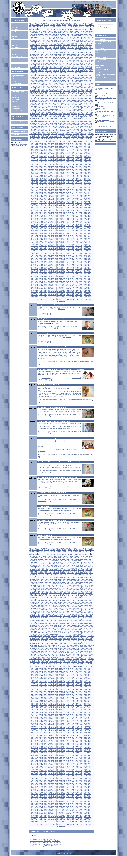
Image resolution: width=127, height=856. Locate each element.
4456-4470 (67, 72)
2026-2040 (85, 43)
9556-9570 (81, 132)
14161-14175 (78, 198)
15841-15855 (78, 223)
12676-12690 (70, 177)
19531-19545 (87, 276)
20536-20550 (61, 292)
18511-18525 (43, 262)
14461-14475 (70, 203)
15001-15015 (78, 210)
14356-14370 (70, 201)
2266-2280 (76, 46)
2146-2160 (81, 45)
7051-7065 (63, 103)
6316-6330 (85, 94)
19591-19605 (61, 278)
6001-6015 (59, 91)
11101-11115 (70, 154)
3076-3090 (91, 55)
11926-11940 (61, 166)
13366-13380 (43, 187)
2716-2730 (41, 52)
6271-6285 (63, 94)
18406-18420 (43, 261)
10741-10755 (43, 149)
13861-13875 (87, 193)
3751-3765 (39, 65)
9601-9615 (39, 134)
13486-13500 (52, 189)
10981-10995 (61, 152)
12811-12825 (87, 178)
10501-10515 (87, 144)
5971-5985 (44, 91)
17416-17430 (78, 246)
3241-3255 (44, 58)
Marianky (14, 49)
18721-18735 (43, 266)
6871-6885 (39, 101)
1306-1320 (52, 35)
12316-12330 (43, 172)
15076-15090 (61, 212)
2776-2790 (70, 52)
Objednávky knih (16, 83)
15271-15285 (52, 215)
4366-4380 (85, 71)
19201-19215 (78, 272)
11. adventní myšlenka (45, 506)
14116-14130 (52, 198)
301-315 (75, 25)
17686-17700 (52, 250)
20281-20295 (34, 289)
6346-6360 (37, 95)
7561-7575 (59, 109)
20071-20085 (34, 285)
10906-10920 (78, 150)
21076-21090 (70, 299)
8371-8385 (74, 118)
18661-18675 (70, 264)
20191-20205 (43, 287)
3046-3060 (76, 55)
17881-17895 (43, 253)
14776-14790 (70, 207)
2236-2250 (61, 46)
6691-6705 (78, 98)
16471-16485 (78, 232)
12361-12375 (70, 172)
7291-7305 (54, 106)
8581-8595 (48, 121)
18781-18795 (78, 266)
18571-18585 (78, 262)
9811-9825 (78, 135)
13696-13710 (52, 192)
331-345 (87, 25)
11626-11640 (70, 161)
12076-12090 (87, 167)
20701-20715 (34, 295)
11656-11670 (87, 161)
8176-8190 (41, 117)
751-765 (58, 29)
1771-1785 (89, 40)
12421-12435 (43, 173)
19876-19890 (43, 282)
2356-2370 (56, 48)
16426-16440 (52, 232)
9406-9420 (70, 131)
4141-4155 (39, 69)
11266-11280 (43, 157)
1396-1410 (32, 37)
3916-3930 (56, 66)
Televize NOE (98, 46)
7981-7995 (74, 114)
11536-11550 (78, 160)
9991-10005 (40, 138)
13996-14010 (43, 197)
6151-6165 (69, 92)
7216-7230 (81, 104)
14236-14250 (61, 200)
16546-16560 (61, 233)
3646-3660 (52, 63)
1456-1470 (61, 37)
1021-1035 (39, 32)
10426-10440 (43, 144)
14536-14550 (52, 204)
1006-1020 (32, 32)
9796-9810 (70, 135)
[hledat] (105, 27)
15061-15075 (52, 212)
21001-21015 (87, 298)
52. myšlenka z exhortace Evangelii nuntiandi (52, 407)
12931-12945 (34, 181)
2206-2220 (46, 46)
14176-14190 (87, 198)
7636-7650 (32, 111)
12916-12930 (87, 180)
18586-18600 (87, 262)
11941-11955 (70, 166)
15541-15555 (87, 218)
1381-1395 (89, 35)
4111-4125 (89, 68)
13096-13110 (70, 183)
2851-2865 (44, 54)
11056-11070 (43, 154)
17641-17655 (87, 249)
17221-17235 (87, 243)
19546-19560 (34, 278)
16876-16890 (70, 238)
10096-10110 (37, 140)
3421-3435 (69, 60)
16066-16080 (87, 226)
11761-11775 (87, 163)
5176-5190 (37, 81)
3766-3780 (46, 65)
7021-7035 (48, 103)
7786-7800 (41, 112)
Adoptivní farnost (16, 34)
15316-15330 (78, 215)
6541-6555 (69, 97)
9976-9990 (33, 138)
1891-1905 (83, 42)
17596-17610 (61, 249)
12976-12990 (61, 181)
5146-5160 (85, 80)
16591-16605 (87, 233)
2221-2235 (54, 46)
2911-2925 (74, 54)
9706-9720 (91, 134)
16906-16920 (87, 238)
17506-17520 (70, 247)
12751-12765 (52, 178)
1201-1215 (63, 34)
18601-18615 (34, 264)
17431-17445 (87, 246)
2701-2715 (34, 52)
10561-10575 (61, 146)
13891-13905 (43, 195)
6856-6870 (32, 101)
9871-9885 (44, 137)
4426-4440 (52, 72)
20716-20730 (43, 295)
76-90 (53, 23)
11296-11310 (61, 157)
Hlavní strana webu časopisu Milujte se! (19, 132)
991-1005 (89, 31)
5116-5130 (70, 80)
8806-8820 (32, 124)
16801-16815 (87, 236)
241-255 (52, 25)
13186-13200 (61, 184)
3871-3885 (34, 66)
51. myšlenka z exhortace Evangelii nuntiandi (52, 492)
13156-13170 (43, 184)
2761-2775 (63, 52)
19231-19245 (34, 273)
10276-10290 (79, 141)
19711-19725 (70, 279)
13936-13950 (70, 195)
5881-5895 (63, 89)
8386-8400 (81, 118)
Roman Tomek (45, 361)
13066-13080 (52, 183)
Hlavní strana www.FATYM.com (16, 24)
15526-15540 (78, 218)
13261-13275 (43, 186)
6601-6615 (34, 98)
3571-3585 (78, 61)
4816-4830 (52, 77)
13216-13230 (78, 184)
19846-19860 (87, 281)
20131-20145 (70, 285)
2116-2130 (67, 45)
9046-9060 (85, 126)
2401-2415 (78, 48)
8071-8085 (54, 115)
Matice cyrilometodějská (101, 57)
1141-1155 (34, 34)
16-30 (35, 23)
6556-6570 (76, 97)
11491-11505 (52, 160)
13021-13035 (87, 181)
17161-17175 (52, 243)
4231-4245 (83, 69)
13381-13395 (52, 187)
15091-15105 (70, 212)
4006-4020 (37, 68)
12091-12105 (34, 169)
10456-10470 (61, 144)
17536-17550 (87, 247)
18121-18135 (61, 256)
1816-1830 (46, 42)
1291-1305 (44, 35)
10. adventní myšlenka (45, 535)
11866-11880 (87, 164)
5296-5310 (32, 83)
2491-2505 (59, 49)
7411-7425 (48, 108)
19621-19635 (78, 278)
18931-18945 (43, 269)
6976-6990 (91, 101)
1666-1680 (37, 40)
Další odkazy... (99, 80)
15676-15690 (43, 221)
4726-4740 (70, 75)
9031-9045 (78, 126)
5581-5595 (44, 86)
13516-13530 (70, 189)
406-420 (52, 26)
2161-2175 (89, 45)
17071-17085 (61, 241)
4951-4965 (54, 78)
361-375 (34, 26)
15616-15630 (70, 220)
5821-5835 (34, 89)
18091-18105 (43, 256)
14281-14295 (87, 200)
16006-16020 (52, 226)
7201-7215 (74, 104)
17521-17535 (78, 247)
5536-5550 (85, 85)
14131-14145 (61, 198)
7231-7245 (89, 104)
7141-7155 (44, 104)
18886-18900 (78, 267)
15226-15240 (87, 213)
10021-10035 (57, 138)
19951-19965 (87, 282)
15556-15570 (34, 220)
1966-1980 (56, 43)
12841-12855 (43, 180)
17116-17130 (87, 241)
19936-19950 (78, 282)
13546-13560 (87, 189)
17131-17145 (34, 243)
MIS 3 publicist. (16, 101)
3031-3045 (69, 55)
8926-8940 (91, 124)
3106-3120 (41, 57)
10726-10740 (34, 149)
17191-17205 (70, 243)
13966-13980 (87, 195)
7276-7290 (46, 106)
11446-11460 (87, 158)
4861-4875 (74, 77)
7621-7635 (89, 109)
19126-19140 (34, 272)
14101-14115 (43, 198)
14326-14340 (52, 201)
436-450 (64, 26)
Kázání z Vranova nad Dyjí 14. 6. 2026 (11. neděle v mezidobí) (47, 844)
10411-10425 (34, 144)
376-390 (40, 26)
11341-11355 (87, 157)
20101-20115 (52, 285)
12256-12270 (70, 170)
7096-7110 (85, 103)
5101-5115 (63, 80)
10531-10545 (43, 146)
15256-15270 (43, 215)
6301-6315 (78, 94)
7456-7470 (70, 108)
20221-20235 (61, 287)
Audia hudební (15, 106)
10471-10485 (70, 144)
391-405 (46, 26)
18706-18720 (34, 266)
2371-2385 (63, 48)
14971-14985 (61, 210)
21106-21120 (87, 299)
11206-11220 (70, 155)
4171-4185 (54, 69)
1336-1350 (67, 35)
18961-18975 (61, 269)
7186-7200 (67, 104)
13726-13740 (70, 192)
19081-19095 (70, 270)
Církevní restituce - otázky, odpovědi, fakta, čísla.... (105, 75)
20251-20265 (78, 287)
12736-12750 (43, 178)
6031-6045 (74, 91)
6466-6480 (32, 97)
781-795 (70, 29)
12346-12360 (61, 172)
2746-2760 (56, 52)
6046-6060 (81, 91)
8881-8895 (69, 124)
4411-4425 (44, 72)
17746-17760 (87, 250)
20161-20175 (87, 285)
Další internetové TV (100, 52)
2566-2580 (32, 51)
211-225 (40, 25)
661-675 (87, 28)
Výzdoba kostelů (16, 58)
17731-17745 (78, 250)
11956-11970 (78, 166)
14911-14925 (87, 209)
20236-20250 (70, 287)
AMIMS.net (75, 2)
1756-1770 (81, 40)
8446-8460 (46, 120)
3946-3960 (70, 66)
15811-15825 (61, 223)
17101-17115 (78, 241)
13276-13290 (52, 186)
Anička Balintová (46, 378)
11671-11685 (34, 163)
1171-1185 (48, 34)
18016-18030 (61, 255)
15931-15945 (70, 224)
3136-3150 (56, 57)
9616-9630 (46, 134)
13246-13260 (34, 186)
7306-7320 (61, 106)
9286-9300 (76, 129)
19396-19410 (70, 275)
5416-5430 (91, 83)
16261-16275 (78, 229)
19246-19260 (43, 273)
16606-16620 (34, 235)
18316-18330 (52, 259)
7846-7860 (70, 112)
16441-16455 (61, 232)
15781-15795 (43, 223)
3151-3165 (63, 57)
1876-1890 (76, 42)
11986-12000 (34, 167)
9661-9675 (69, 134)
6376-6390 (52, 95)
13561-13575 (34, 190)
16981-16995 (70, 239)
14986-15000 (70, 210)
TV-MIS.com (85, 2)
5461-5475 (48, 85)
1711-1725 (59, 40)
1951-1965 (48, 43)
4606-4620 (76, 74)
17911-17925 (61, 253)
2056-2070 (37, 45)
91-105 (58, 23)
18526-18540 (52, 262)
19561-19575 (43, 278)
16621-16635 (43, 235)
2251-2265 (69, 46)
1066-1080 (61, 32)
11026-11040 (87, 152)
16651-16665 (61, 235)
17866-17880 (34, 253)
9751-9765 (48, 135)
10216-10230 (43, 141)
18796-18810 (87, 266)
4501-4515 (89, 72)
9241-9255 (54, 129)
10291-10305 (88, 141)
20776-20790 (78, 295)
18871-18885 (70, 267)
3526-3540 (56, 61)
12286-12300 (87, 170)
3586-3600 (85, 61)
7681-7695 (54, 111)
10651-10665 (52, 147)
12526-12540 (43, 175)
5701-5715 (39, 88)
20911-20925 (34, 298)
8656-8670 (85, 121)
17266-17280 (52, 244)
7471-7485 (78, 108)
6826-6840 (81, 100)
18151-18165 (78, 256)
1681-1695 (44, 40)
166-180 (87, 23)
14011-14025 (52, 197)
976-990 (82, 31)
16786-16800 (78, 236)
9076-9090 (37, 127)
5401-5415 (83, 83)
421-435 (58, 26)
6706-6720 (85, 98)
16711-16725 (34, 236)
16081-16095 (34, 227)
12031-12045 (61, 167)
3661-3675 (59, 63)
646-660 (81, 28)
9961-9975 (89, 137)
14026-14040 (61, 197)
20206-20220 (52, 287)
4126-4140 (32, 69)
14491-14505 (87, 203)
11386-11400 (52, 158)
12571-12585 (70, 175)
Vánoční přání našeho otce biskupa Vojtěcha (52, 319)
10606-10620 (87, 146)
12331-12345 (52, 172)
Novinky (14, 95)
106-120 (63, 23)
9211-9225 (39, 129)
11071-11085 (52, 154)
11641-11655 (78, 161)
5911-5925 (78, 89)
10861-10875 (52, 150)
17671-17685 (43, 250)
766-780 (64, 29)
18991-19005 (78, 269)
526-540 (34, 28)
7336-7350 (76, 106)
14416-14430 (43, 203)
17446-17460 (34, 247)
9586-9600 (32, 134)
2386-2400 (70, 48)
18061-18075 (87, 255)
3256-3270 (52, 58)
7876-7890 (85, 112)
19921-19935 (70, 282)
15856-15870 (87, 223)
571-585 (52, 28)
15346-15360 (34, 216)
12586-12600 (78, 175)
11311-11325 (70, 157)
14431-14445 (52, 203)
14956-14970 (52, 210)
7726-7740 (76, 111)
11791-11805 (43, 164)
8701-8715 (44, 123)
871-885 (41, 31)
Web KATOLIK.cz (100, 43)
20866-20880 (70, 296)
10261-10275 (70, 141)
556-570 (46, 28)
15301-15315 (70, 215)
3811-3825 (69, 65)
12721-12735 (34, 178)
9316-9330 (91, 129)
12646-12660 (52, 177)
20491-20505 (34, 292)
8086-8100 (61, 115)
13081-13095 (61, 183)
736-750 (52, 29)
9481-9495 (44, 132)
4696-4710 (56, 75)
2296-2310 (91, 46)
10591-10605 (78, 146)
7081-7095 (78, 103)
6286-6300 (70, 94)
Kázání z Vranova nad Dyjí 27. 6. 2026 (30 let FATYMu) (45, 841)
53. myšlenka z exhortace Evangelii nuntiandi (52, 305)
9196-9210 (32, 129)
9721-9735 (34, 135)
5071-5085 (48, 80)
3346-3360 (32, 60)
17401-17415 (70, 246)
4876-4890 (81, 77)
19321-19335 (87, 273)
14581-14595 (78, 204)
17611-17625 (70, 249)
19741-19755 (87, 279)
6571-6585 (83, 97)
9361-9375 (48, 131)
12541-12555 (52, 175)
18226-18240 (61, 258)
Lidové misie (15, 45)
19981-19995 (43, 284)
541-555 (40, 28)
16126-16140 (61, 227)
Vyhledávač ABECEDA (101, 77)
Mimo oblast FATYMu (17, 56)
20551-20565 (70, 292)
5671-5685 (89, 86)
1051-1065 (54, 32)
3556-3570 (70, 61)
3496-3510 (41, 61)
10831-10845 (34, 150)
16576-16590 (78, 233)
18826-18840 (43, 267)
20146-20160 (78, 285)
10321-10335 (43, 143)
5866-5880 (56, 89)
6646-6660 (56, 98)
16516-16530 (43, 233)
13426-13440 (78, 187)
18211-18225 (52, 258)
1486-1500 (76, 37)
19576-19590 (52, 278)
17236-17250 (34, 244)
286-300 (70, 25)
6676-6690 (70, 98)
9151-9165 (74, 127)
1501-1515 (83, 37)
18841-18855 (52, 267)
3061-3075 (83, 55)
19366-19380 (52, 275)
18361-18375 (78, 259)
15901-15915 (52, 224)
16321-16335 (52, 230)
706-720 (40, 29)
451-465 (70, 26)
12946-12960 (43, 181)
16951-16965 (52, 239)
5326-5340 (46, 83)
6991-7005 (34, 103)
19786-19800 (52, 281)
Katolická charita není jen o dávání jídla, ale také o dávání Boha (58, 477)
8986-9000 (56, 126)
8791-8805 (89, 123)
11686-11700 (43, 163)
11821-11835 (61, 164)
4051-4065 (59, 68)
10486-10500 (78, 144)
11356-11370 (34, 158)
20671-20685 (78, 293)
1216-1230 (70, 34)
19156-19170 (52, 272)
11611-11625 (61, 161)
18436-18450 (61, 261)
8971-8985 (48, 126)
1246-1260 (85, 34)
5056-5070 (41, 80)
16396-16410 (34, 232)
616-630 (70, 28)
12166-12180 (78, 169)
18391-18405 (34, 261)
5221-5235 (59, 81)
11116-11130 (78, 154)
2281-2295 (83, 46)
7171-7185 (59, 104)
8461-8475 (54, 120)
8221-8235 (63, 117)
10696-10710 (78, 147)
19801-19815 (61, 281)
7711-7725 (69, 111)
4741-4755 (78, 75)
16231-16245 (61, 229)
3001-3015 (54, 55)
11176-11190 (52, 155)
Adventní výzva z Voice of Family (48, 384)
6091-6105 (39, 92)
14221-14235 (52, 200)
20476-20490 (87, 290)
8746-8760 (67, 123)
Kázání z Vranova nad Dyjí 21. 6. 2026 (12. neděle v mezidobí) (47, 842)
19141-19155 (43, 272)
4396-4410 (37, 72)
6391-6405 (59, 95)
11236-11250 (87, 155)
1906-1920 (91, 42)
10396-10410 (87, 143)
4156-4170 (46, 69)
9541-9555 (74, 132)
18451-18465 (70, 261)
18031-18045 (70, 255)
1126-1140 (91, 32)
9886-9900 (52, 137)
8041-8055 (39, 115)
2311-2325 (34, 48)
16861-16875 (61, 238)
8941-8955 (34, 126)
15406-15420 (70, 216)
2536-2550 (81, 49)
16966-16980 (61, 239)
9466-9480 (37, 132)
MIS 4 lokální (15, 104)
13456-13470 (34, 189)
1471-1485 (69, 37)
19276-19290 (61, 273)
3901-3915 (48, 66)
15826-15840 (70, 223)
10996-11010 (70, 152)
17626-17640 (78, 249)
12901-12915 (78, 180)
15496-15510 (61, 218)
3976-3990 (85, 66)
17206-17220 (78, 243)
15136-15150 (34, 213)
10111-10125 (46, 140)
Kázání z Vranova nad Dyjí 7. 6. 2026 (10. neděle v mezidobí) (47, 846)
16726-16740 (43, 236)
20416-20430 (52, 290)
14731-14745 (43, 207)
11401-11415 (61, 158)
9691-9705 (83, 134)
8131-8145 (83, 115)
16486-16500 (87, 232)
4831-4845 (59, 77)
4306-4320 (56, 71)
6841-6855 (89, 100)
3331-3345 (89, 58)
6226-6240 (41, 94)
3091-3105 (34, 57)
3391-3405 (54, 60)
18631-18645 (52, 264)
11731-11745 (70, 163)
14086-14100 (34, 198)
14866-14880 (61, 209)
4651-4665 (34, 75)
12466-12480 (70, 173)
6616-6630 (41, 98)
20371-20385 (87, 289)
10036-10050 (66, 138)
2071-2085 (44, 45)
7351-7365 (83, 106)
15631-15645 (78, 220)
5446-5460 (41, 85)
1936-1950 (41, 43)
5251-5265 (74, 81)
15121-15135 (87, 212)
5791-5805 (83, 88)
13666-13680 (34, 192)
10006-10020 (49, 138)
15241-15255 (34, 215)
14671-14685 (70, 206)
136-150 (75, 23)
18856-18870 (61, 267)
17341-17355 (34, 246)
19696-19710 (61, 279)
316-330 (81, 25)
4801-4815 (44, 77)
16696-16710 (87, 235)
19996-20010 (52, 284)
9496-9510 (52, 132)
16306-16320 (43, 230)
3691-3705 (74, 63)
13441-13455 (87, 187)
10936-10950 (34, 152)
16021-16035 (61, 226)
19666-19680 (43, 279)
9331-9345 (34, 131)
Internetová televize (100, 50)
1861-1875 (69, 42)
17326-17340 (87, 244)
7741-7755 (83, 111)
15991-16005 (43, 226)
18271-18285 (87, 258)
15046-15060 (43, 212)
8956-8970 (41, 126)
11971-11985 (87, 166)
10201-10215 (35, 141)
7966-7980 (67, 114)
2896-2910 (67, 54)
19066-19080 (61, 270)
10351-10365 (61, 143)
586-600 (58, 28)
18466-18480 (78, 261)
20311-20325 (52, 289)
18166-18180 (87, 256)
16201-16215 (43, 229)
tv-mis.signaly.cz (22, 144)
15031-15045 (34, 212)
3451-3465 (83, 60)
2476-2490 (52, 49)
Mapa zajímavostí (16, 47)
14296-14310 (34, 201)
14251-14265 (70, 200)
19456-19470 (43, 276)
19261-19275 (52, 273)
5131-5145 (78, 80)
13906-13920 (52, 195)
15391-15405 (61, 216)
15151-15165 (43, 213)
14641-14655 (52, 206)
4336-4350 (70, 71)
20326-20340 (61, 289)
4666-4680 (41, 75)
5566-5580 (37, 86)
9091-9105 (44, 127)
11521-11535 (70, 160)
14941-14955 (43, 210)
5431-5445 (34, 85)
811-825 (81, 29)
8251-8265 (78, 117)
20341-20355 (70, 289)
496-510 (87, 26)
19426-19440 (87, 275)
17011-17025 (87, 239)
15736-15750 (78, 221)
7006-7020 (41, 103)
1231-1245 (78, 34)
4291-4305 (48, 71)
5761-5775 (69, 88)
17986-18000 (43, 255)
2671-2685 (83, 51)
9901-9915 (59, 137)
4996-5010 (76, 78)
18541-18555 (61, 262)
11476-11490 (43, 160)
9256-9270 (61, 129)
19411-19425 (78, 275)
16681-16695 (78, 235)
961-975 (76, 31)
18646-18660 (61, 264)
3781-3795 (54, 65)
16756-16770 (61, 236)
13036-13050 (34, 183)
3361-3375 (39, 60)
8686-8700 (37, 123)
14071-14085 (87, 197)
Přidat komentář (42, 313)
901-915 (53, 31)
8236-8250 (70, 117)
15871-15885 (34, 224)
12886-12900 (70, 180)
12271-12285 (78, 170)
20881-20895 (78, 296)
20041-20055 (78, 284)
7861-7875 (78, 112)
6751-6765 (44, 100)
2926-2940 (81, 54)
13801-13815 (52, 193)
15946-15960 (78, 224)
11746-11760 (78, 163)
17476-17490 (52, 247)
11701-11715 (52, 163)
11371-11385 (43, 158)
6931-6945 (69, 101)
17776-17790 (43, 252)
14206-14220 (43, 200)
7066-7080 (70, 103)
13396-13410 (61, 187)
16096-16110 (43, 227)
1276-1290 (37, 35)
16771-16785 (70, 236)
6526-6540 (61, 97)
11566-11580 (34, 161)
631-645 (75, 28)
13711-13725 (61, 192)
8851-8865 (54, 124)
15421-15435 (78, 216)
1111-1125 (83, 32)
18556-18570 (70, 262)
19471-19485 (52, 276)
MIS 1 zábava (15, 97)
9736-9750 (41, 135)
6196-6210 (91, 92)
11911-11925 (52, 166)
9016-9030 (70, 126)
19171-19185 (61, 272)
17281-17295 (61, 244)
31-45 (40, 23)
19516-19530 (78, 276)
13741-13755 (78, 192)
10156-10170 (72, 140)
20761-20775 (70, 295)
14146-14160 (70, 198)
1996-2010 (70, 43)
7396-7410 (41, 108)
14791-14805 (78, 207)
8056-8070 (46, 115)
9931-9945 (74, 137)
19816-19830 (70, 281)
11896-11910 (43, 166)
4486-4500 (81, 72)
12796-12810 (78, 178)
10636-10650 (43, 147)
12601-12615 (87, 175)
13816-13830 (61, 193)
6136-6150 (61, 92)
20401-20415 (43, 290)
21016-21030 (34, 299)
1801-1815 (39, 42)
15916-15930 (61, 224)
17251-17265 (43, 244)
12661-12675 (61, 177)
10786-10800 (70, 149)
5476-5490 (56, 85)
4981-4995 (69, 78)
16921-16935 (34, 239)
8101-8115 (69, 115)
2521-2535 (74, 49)
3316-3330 (81, 58)
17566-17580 (43, 249)
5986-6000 (52, 91)
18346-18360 (70, 259)
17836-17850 (78, 252)
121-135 (69, 23)
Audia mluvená (16, 108)
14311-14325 (43, 201)
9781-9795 (63, 135)
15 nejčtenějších (16, 67)
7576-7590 (67, 109)
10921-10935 (87, 150)
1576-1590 (56, 38)
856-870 (35, 31)
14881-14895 (70, 209)
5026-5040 (91, 78)
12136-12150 (61, 169)
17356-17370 (43, 246)
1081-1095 (69, 32)
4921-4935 (39, 78)
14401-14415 (34, 203)
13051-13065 (43, 183)
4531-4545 (39, 74)
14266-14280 (78, 200)
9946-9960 (81, 137)
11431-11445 (78, 158)
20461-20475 (78, 290)
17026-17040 (34, 241)
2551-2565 (89, 49)
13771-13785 (34, 193)
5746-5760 (61, 88)
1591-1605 (63, 38)
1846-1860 (61, 42)
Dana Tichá (44, 312)
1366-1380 (81, 35)
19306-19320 (78, 273)
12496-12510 (87, 173)
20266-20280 (87, 287)
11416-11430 (70, 158)
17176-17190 (61, 243)
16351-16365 (70, 230)
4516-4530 (32, 74)
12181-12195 (87, 169)
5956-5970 (37, 91)
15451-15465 (34, 218)
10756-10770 (52, 149)
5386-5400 (76, 83)
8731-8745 (59, 123)
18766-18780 (70, 266)
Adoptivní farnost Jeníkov (102, 69)
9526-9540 (67, 132)
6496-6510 (46, 97)
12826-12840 (34, 180)
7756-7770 (91, 111)
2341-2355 (48, 48)
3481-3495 (34, 61)
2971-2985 (39, 55)
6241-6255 (48, 94)
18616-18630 (43, 264)
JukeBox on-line (99, 61)
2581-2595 (39, 51)
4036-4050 (52, 68)
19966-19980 (34, 284)
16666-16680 (70, 235)
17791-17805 (52, 252)
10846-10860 (43, 150)
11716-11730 (61, 163)
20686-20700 (87, 293)
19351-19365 (43, 275)
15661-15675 (34, 221)
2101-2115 (59, 45)
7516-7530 (37, 109)
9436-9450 (85, 131)
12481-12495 (78, 173)
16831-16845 (43, 238)
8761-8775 (74, 123)
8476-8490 (61, 120)
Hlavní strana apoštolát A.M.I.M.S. (18, 76)
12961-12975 (52, 181)
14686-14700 (78, 206)
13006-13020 (78, 181)
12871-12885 (61, 180)
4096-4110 (81, 68)
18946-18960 (52, 269)
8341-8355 (59, 118)
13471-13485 (43, 189)
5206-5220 (52, 81)
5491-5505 (63, 85)
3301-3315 (74, 58)
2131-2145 (74, 45)
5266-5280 (81, 81)
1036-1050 (46, 32)
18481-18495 (87, 261)
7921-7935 (44, 114)
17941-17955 (78, 253)
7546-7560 (52, 109)
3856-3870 (91, 65)
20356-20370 (78, 289)
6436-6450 (81, 95)
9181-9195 (89, 127)
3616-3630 (37, 63)
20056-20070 (87, 284)
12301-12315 (34, 172)
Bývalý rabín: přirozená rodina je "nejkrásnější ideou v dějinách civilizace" (61, 369)
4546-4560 (46, 74)
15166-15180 (52, 213)
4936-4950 (46, 78)
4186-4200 (61, 69)
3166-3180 (70, 57)
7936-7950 (52, 114)
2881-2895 (59, 54)
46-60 (44, 23)
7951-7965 (59, 114)
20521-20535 (52, 292)
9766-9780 (56, 135)
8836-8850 (46, 124)
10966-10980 (52, 152)
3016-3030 (61, 55)
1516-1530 (91, 37)
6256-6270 (56, 94)
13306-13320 (70, 186)
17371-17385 (52, 246)
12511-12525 (34, 175)
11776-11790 (34, 164)
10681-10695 (70, 147)
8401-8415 (89, 118)
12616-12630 (34, 177)
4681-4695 (48, 75)
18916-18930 (34, 269)
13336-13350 (87, 186)
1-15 (31, 23)
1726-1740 (67, 40)
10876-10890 (61, 150)
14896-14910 (78, 209)
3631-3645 (44, 63)
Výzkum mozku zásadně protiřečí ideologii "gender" (54, 421)
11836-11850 (70, 164)
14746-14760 (52, 207)
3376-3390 (46, 60)
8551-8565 (34, 121)
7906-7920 (37, 114)
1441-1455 (54, 37)
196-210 (34, 25)
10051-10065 (75, 138)
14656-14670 (61, 206)
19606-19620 (70, 278)
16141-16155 (70, 227)
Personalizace (15, 65)
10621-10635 (34, 147)
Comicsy (14, 81)
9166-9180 (81, 127)
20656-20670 (70, 293)
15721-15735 (70, 221)
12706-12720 (87, 177)
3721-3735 (89, 63)
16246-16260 (70, 229)
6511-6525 (54, 97)
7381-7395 (34, 108)
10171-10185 (81, 140)
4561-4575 (54, 74)
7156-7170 (52, 104)
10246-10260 (61, 141)
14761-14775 (61, 207)
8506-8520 (76, 120)
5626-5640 (67, 86)
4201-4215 (69, 69)
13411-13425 (70, 187)
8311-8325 (44, 118)
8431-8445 (39, 120)
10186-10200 (90, 140)
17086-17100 (70, 241)
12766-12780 (61, 178)
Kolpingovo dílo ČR (100, 72)
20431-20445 (61, 290)
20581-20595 (87, 292)
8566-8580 (41, 121)
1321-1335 (59, 35)
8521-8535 (83, 120)
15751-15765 (87, 221)
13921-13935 (61, 195)
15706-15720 (61, 221)
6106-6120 (46, 92)
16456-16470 (70, 232)
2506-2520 (67, 49)
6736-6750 (37, 100)
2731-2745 (48, 52)
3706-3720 (81, 63)
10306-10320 (34, 143)
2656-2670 (76, 51)
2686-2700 (91, 51)
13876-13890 (34, 195)
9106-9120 (52, 127)
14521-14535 (43, 204)
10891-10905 (70, 150)
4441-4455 (59, 72)
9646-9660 (61, 134)
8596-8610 (56, 121)
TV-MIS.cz (96, 2)
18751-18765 (61, 266)
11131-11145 (87, 154)
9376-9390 (56, 131)
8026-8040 (32, 115)
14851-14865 (52, 209)
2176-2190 (32, 46)
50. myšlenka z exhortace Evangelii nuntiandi (52, 520)
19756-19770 (34, 281)
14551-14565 (61, 204)
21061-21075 (61, 299)
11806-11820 (52, 164)
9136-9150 (67, 127)
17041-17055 (43, 241)
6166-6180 (76, 92)
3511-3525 (48, 61)
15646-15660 (87, 220)
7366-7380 (91, 106)
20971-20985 (70, 298)
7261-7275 (39, 106)
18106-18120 (52, 256)
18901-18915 (87, 267)
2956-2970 (32, 55)
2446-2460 (37, 49)
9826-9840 (85, 135)
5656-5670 (81, 86)
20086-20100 (43, 285)
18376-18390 (87, 259)
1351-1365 (74, 35)
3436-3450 (76, 60)
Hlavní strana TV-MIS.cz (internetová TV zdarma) (18, 92)
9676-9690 (76, 134)
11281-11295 (52, 157)
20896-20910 (87, 296)
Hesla (13, 43)
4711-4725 (63, 75)
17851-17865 (87, 252)
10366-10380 (70, 143)
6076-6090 (32, 92)
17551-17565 (34, 249)
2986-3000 (46, 55)
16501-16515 (34, 233)
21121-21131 (61, 301)
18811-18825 (34, 267)
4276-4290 (41, 71)
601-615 (64, 28)
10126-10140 (55, 140)
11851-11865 (78, 164)
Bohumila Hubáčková (47, 326)
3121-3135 (48, 57)
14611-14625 (34, 206)
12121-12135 (52, 169)
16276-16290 (87, 229)
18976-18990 (70, 269)
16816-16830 (34, 238)
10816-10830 (87, 149)
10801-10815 (78, 149)
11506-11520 (61, 160)
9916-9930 (67, 137)
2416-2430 (85, 48)
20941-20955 (52, 298)
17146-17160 (43, 243)
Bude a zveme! (15, 27)
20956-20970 (61, 298)
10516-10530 (34, 146)
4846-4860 (67, 77)
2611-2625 (54, 51)
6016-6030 (67, 91)
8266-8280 (85, 117)
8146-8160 (91, 115)
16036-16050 (70, 226)
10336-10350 (52, 143)
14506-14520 (34, 204)
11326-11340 (78, 157)
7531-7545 (44, 109)
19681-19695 (52, 279)
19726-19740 (78, 279)
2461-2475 (44, 49)
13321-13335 (78, 186)
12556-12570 (61, 175)
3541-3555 (63, 61)
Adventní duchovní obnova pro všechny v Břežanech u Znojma (58, 438)
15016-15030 (87, 210)
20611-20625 (43, 293)
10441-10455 (52, 144)
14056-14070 (78, 197)
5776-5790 (76, 88)
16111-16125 (52, 227)
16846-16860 (52, 238)
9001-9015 (63, 126)
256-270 (58, 25)
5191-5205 (44, 81)
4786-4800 (37, 77)
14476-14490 (78, 203)
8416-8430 (32, 120)
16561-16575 (70, 233)
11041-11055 (34, 154)
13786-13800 (43, 193)
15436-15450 (87, 216)
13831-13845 (70, 193)
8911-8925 (83, 124)
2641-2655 (69, 51)
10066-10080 (84, 138)
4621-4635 (83, 74)
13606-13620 (61, 190)
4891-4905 (89, 77)
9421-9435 (78, 131)
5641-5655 (74, 86)
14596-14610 (87, 204)
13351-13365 (34, 187)
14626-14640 (43, 206)
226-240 (46, 25)
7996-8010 (81, 114)
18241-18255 (70, 258)
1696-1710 (52, 40)
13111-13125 (78, 183)
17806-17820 (61, 252)
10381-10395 (78, 143)
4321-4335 (63, 71)
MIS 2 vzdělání (15, 99)
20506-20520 (43, 292)
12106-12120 (43, 169)
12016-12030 (52, 167)
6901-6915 (54, 101)
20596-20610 (34, 293)
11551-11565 (87, 160)
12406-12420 (34, 173)
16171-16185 (87, 227)
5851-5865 (48, 89)
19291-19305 (70, 273)
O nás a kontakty (16, 61)
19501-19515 (70, 276)
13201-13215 (70, 184)
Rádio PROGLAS (99, 48)
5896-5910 (70, 89)
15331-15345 (87, 215)
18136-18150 (70, 256)
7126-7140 (37, 104)
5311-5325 (39, 83)
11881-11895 (34, 166)
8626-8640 (70, 121)
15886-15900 (43, 224)
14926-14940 (34, 210)
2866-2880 (52, 54)
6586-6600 (91, 97)
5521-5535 (78, 85)
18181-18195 (34, 258)
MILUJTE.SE (107, 2)
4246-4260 (91, 69)
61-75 (48, 23)
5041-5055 (34, 80)
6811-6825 (74, 100)
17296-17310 (70, 244)
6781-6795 (59, 100)
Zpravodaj (14, 36)
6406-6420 (67, 95)
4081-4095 (74, 68)
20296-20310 (43, 289)
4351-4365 (78, 71)
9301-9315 (83, 129)
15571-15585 (43, 220)
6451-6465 (89, 95)
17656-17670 (34, 250)
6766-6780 (52, 100)
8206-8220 (56, 117)
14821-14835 (34, 209)
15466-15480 (43, 218)
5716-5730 (46, 88)
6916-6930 (61, 101)
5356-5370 (61, 83)
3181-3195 (78, 57)
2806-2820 (85, 52)
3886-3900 (41, 66)
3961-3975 (78, 66)
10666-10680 (61, 147)
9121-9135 (59, 127)
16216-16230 (52, 229)
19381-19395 (61, 275)
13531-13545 (78, 189)
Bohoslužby (15, 29)
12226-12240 (52, 170)
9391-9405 (63, 131)
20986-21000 (78, 298)
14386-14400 (87, 201)
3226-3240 (37, 58)
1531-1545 (34, 38)
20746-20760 (61, 295)
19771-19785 (43, 281)
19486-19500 (61, 276)
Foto (13, 40)
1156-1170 (41, 34)
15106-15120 (78, 212)
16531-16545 (52, 233)
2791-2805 (78, 52)
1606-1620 (70, 38)
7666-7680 (46, 111)
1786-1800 (32, 42)
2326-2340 (41, 48)
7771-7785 (34, 112)
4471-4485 (74, 72)
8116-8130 (76, 115)
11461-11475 (34, 160)
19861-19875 (34, 282)
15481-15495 (52, 218)
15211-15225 (78, 213)
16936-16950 (43, 239)
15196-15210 (70, 213)
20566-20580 (78, 292)
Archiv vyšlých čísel (17, 134)
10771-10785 (61, 149)
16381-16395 (87, 230)
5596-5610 (52, 86)
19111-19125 (87, 270)
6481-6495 (39, 97)
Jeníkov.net (98, 67)
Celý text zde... (61, 309)
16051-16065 (78, 226)
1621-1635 (78, 38)
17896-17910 (52, 253)
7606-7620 (81, 109)
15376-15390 (52, 216)
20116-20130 (61, 285)
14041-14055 (70, 197)
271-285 (64, 25)
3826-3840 (76, 65)
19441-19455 (34, 276)
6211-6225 (34, 94)
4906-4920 (32, 78)
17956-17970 (87, 253)
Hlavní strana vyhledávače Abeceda (19, 122)
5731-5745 (54, 88)
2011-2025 (78, 43)
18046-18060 (78, 255)
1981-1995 (63, 43)
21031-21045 (43, 299)
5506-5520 (70, 85)
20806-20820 (34, 296)
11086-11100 (61, 154)
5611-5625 (59, 86)
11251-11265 (34, 157)
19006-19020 (87, 269)
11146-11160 (34, 155)
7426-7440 (56, 108)
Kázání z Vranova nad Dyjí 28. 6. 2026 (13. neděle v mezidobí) (47, 839)
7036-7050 (56, 103)
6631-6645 (48, 98)
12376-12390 (78, 172)
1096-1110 (76, 32)
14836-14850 (43, 209)
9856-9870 (37, 137)
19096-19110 (78, 270)
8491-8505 (69, 120)
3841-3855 (83, 65)
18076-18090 (34, 256)
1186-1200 (56, 34)
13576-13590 (43, 190)
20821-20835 (43, 296)
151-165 (81, 23)
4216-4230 (76, 69)
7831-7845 (63, 112)
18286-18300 (34, 259)
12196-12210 (34, 170)
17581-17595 (52, 249)
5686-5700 (32, 88)
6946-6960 (76, 101)
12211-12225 (43, 170)
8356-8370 (67, 118)
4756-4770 (85, 75)
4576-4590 (61, 74)
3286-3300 (67, 58)
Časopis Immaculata (100, 59)
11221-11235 (78, 155)
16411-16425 (43, 232)
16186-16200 (34, 229)
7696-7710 (61, 111)
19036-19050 (43, 270)
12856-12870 (52, 180)
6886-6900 (46, 101)
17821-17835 (70, 252)
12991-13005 (70, 181)
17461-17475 (43, 247)
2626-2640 (61, 51)
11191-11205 (61, 155)
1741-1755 (74, 40)
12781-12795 (70, 178)
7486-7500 (85, 108)
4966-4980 (61, 78)
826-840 (87, 29)
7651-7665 (39, 111)
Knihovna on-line (16, 78)
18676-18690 (78, 264)
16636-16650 (52, 235)
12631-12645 (43, 177)
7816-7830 (56, 112)
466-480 (75, 26)
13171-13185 (52, 184)
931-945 (65, 31)
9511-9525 (59, 132)
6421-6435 (74, 95)
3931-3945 (63, 66)
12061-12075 (78, 167)
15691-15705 (52, 221)
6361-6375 (44, 95)
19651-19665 (34, 279)
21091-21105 (78, 299)
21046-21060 (52, 299)
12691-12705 (78, 177)
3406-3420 (61, 60)
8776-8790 (81, 123)
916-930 (59, 31)
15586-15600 (52, 220)
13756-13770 (87, 192)
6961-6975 (83, 101)
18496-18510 (34, 262)
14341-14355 (61, 201)
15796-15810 (52, 223)
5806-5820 (91, 88)
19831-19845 (78, 281)
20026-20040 (70, 284)
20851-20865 (61, 296)
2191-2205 (39, 46)
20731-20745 (52, 295)
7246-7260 (32, 106)
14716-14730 (34, 207)
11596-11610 (52, 161)
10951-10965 (43, 152)
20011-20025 (61, 284)
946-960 (71, 31)
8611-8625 (63, 121)
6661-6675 (63, 98)
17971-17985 (34, 255)
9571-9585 (89, 132)
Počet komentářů (74, 312)
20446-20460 (70, 290)
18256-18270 (78, 258)
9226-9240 (46, 129)
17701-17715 (61, 250)
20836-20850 (52, 296)
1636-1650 (85, 38)
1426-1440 (46, 37)
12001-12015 (43, 167)
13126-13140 (87, 183)
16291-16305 (34, 230)
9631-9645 (54, 134)
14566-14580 (70, 204)
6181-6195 (83, 92)
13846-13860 (78, 193)
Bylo (13, 38)
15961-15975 (87, 224)
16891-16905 (78, 238)
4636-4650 (91, 74)
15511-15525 (70, 218)
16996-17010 (78, 239)
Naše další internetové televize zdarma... (18, 111)
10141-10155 (64, 140)
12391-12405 (87, 172)
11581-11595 (43, 161)
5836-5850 (41, 89)
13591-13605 (52, 190)
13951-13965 (78, 195)
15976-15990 (34, 226)
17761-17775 (34, 252)
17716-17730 (70, 250)
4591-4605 (69, 74)
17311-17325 (78, 244)
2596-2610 (46, 51)
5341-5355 (54, 83)
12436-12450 (52, 173)
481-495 (81, 26)
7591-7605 (74, 109)
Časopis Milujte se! (100, 39)
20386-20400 (34, 290)
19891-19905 (52, 282)
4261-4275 (34, 71)
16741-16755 (52, 236)
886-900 (47, 31)
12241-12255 (61, 170)
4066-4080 (67, 68)
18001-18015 (52, 255)
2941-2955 (89, 54)
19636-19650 (87, 278)
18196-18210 (43, 258)
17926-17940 (70, 253)
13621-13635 (70, 190)
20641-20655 (61, 293)
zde (22, 142)
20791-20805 (87, 295)
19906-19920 (61, 282)
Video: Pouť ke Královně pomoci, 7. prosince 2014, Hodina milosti (59, 462)
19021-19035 (34, 270)
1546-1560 (41, 38)
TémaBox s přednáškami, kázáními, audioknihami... (104, 64)
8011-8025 (89, 114)
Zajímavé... (14, 54)
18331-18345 (61, 259)
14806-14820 (87, 207)
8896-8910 (76, 124)
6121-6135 (54, 92)
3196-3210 (85, 57)
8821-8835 (39, 124)
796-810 (75, 29)
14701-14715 (87, 206)
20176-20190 (34, 287)
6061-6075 (89, 91)
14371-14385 (78, 201)
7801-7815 (48, 112)
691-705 (34, 29)
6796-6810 (67, 100)
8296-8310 (37, 118)
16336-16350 (61, 230)
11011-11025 (78, 152)
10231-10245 (52, 141)
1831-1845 (54, 42)
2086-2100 (52, 45)
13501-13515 (61, 189)
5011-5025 (83, 78)
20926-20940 (43, 298)
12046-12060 (70, 167)
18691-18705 (87, 264)
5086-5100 (56, 80)
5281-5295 (89, 81)
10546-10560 (52, 146)
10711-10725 (87, 147)
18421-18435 (52, 261)
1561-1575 (48, 38)
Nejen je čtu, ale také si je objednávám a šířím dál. (102, 120)
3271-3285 (59, 58)
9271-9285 (69, 129)
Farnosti (14, 31)
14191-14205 (34, 200)
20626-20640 (52, 293)
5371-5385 (69, 83)
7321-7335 (69, 106)
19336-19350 (34, 275)
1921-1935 (34, 43)
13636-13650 (78, 190)
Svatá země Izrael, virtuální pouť (104, 55)
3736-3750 (32, 65)
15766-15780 (34, 223)
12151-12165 (70, 169)
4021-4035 (44, 68)
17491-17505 (61, 247)
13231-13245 (87, 184)
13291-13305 (61, 186)
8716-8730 (52, 123)
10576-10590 (70, 146)
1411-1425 (39, 37)
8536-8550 (91, 120)
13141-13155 (34, 184)
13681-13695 (43, 192)
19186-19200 (70, 272)
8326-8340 (52, 118)
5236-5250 (67, 81)
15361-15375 (43, 216)
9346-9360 (41, 131)
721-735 (46, 29)
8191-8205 (48, 117)
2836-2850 (37, 54)
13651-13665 (87, 190)
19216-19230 (87, 272)
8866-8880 (61, 124)
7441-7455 (63, 108)
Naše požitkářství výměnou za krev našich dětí (52, 347)
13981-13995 (34, 197)
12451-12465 (61, 173)
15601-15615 (61, 220)
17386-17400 (61, 246)
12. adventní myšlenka (45, 333)
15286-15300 (61, 215)
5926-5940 (85, 89)
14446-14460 (61, 203)
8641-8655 (78, 121)
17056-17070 (52, 241)
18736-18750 (52, 266)
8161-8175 (34, 117)
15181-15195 (61, 213)
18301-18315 (43, 259)
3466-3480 (91, 60)
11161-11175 (43, 155)
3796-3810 (61, 65)
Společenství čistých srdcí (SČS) (104, 41)
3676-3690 (67, 63)
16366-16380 (78, 230)
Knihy (13, 52)
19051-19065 (52, 270)
